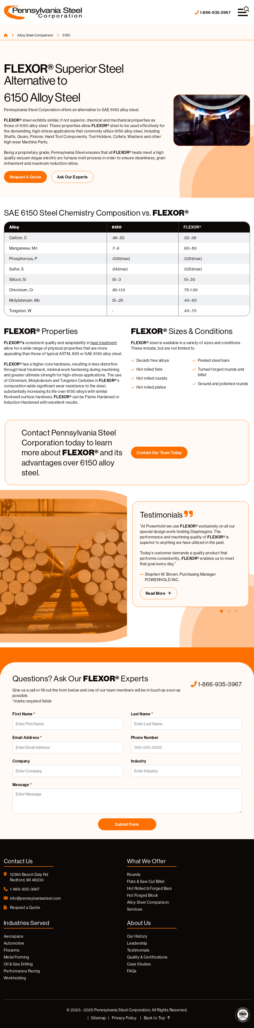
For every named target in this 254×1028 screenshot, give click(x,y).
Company (21, 761)
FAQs (132, 970)
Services (135, 909)
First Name (23, 713)
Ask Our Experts (72, 176)
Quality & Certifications (147, 957)
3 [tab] (236, 611)
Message (22, 784)
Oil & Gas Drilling (18, 964)
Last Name (142, 713)
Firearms (12, 950)
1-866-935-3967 (212, 12)
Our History (137, 936)
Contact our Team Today (159, 452)
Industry (138, 761)
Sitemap (98, 1017)
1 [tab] (221, 611)
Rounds (134, 874)
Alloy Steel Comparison (35, 35)
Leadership (137, 943)
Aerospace (13, 936)
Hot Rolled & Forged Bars (149, 888)
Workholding (15, 977)
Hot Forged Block (142, 895)
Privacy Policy (124, 1017)
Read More (155, 593)
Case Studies (139, 964)
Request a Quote (25, 176)
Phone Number (145, 737)
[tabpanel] (190, 554)
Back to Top (157, 1017)
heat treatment (104, 342)
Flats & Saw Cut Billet (146, 881)
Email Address (27, 737)
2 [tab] (228, 611)
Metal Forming (16, 957)
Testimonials (138, 950)
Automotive (14, 943)
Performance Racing (22, 970)
